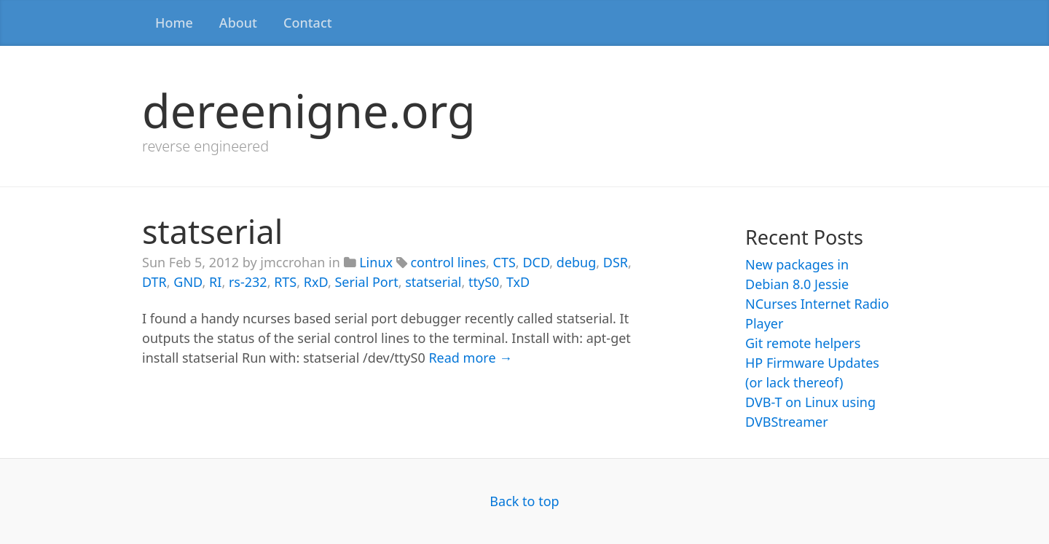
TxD (518, 282)
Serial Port (366, 282)
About (238, 22)
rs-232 (248, 282)
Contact (307, 22)
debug (577, 262)
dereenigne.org (309, 110)
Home (174, 22)
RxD (316, 282)
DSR (615, 262)
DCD (535, 262)
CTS (504, 262)
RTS (285, 282)
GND (187, 282)
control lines (448, 262)
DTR (154, 282)
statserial (212, 231)
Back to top (524, 501)
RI (215, 282)
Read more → (470, 357)
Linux (376, 262)
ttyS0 (483, 282)
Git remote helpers (802, 343)
